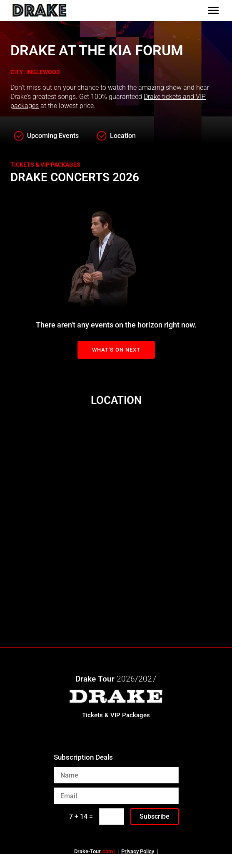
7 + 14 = (81, 816)
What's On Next (116, 350)
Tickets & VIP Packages (116, 715)
